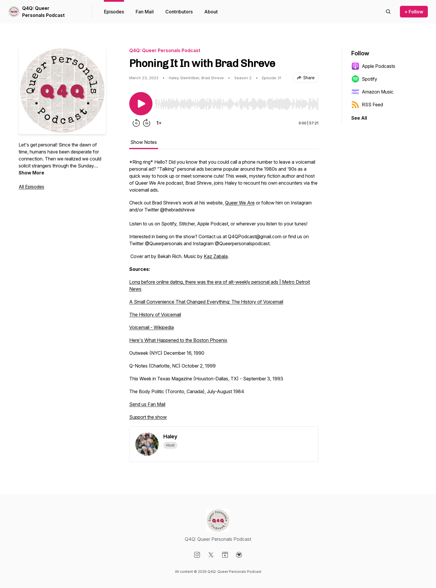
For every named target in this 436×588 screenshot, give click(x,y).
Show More (31, 173)
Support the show (148, 417)
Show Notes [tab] (143, 142)
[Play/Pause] (141, 103)
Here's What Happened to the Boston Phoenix (178, 340)
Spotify (364, 79)
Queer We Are (240, 203)
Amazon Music (372, 92)
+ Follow (414, 12)
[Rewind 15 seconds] (136, 123)
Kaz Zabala (216, 256)
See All (359, 118)
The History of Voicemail (155, 314)
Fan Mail (145, 12)
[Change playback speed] (159, 123)
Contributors (179, 12)
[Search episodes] (388, 11)
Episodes (114, 12)
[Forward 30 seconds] (147, 123)
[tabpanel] (223, 292)
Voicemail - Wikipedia (151, 327)
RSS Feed (367, 104)
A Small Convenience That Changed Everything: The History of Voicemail (206, 302)
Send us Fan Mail (147, 404)
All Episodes (31, 187)
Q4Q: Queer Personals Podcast (43, 11)
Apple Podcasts (373, 66)
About (211, 12)
